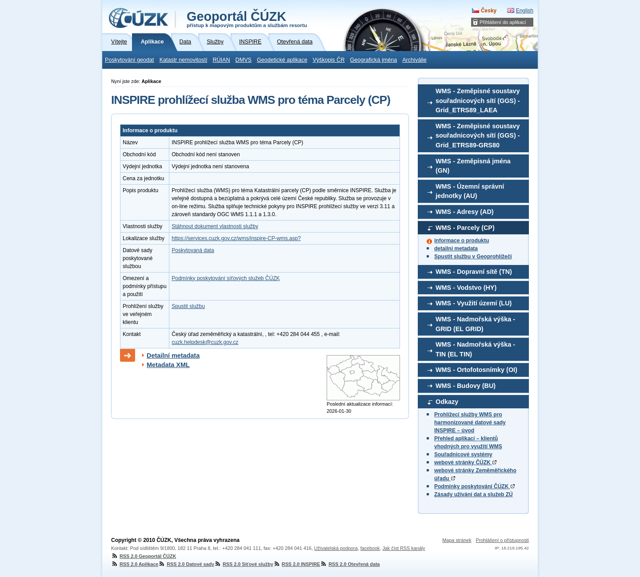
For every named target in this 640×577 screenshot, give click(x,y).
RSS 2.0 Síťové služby (243, 564)
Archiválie (414, 60)
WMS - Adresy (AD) (465, 211)
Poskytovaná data (193, 250)
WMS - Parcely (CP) (465, 227)
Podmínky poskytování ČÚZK (474, 486)
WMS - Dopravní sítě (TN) (474, 271)
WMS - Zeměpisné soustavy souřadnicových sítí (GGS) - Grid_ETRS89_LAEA (478, 100)
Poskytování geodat (129, 60)
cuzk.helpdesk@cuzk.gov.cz (205, 342)
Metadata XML (168, 364)
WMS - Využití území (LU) (474, 303)
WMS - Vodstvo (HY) (466, 287)
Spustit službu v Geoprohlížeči (473, 256)
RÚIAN (221, 60)
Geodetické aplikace (282, 60)
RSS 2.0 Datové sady (186, 564)
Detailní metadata (173, 355)
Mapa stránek (456, 540)
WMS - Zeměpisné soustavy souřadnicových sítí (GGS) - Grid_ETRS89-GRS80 (478, 136)
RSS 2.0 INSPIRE (296, 564)
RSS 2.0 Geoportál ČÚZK (143, 556)
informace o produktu (461, 240)
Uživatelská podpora (336, 548)
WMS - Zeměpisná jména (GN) (473, 166)
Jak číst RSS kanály (403, 548)
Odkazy (447, 401)
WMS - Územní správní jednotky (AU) (470, 191)
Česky (488, 11)
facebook (370, 548)
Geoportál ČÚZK (247, 18)
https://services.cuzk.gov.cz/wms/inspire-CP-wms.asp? (236, 238)
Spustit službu (188, 306)
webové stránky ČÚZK (465, 462)
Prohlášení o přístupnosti (502, 540)
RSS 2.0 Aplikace (134, 564)
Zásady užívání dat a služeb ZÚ (473, 494)
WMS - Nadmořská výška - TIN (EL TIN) (475, 349)
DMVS (244, 60)
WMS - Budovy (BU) (466, 385)
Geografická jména (373, 60)
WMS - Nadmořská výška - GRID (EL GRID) (475, 324)
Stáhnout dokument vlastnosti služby (215, 226)
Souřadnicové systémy (463, 454)
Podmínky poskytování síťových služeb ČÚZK (226, 278)
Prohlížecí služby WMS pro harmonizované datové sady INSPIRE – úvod (470, 422)
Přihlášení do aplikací (503, 22)
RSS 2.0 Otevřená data (350, 564)
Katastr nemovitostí (184, 60)
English (524, 11)
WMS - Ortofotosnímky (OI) (476, 369)
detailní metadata (456, 248)
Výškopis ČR (328, 60)
